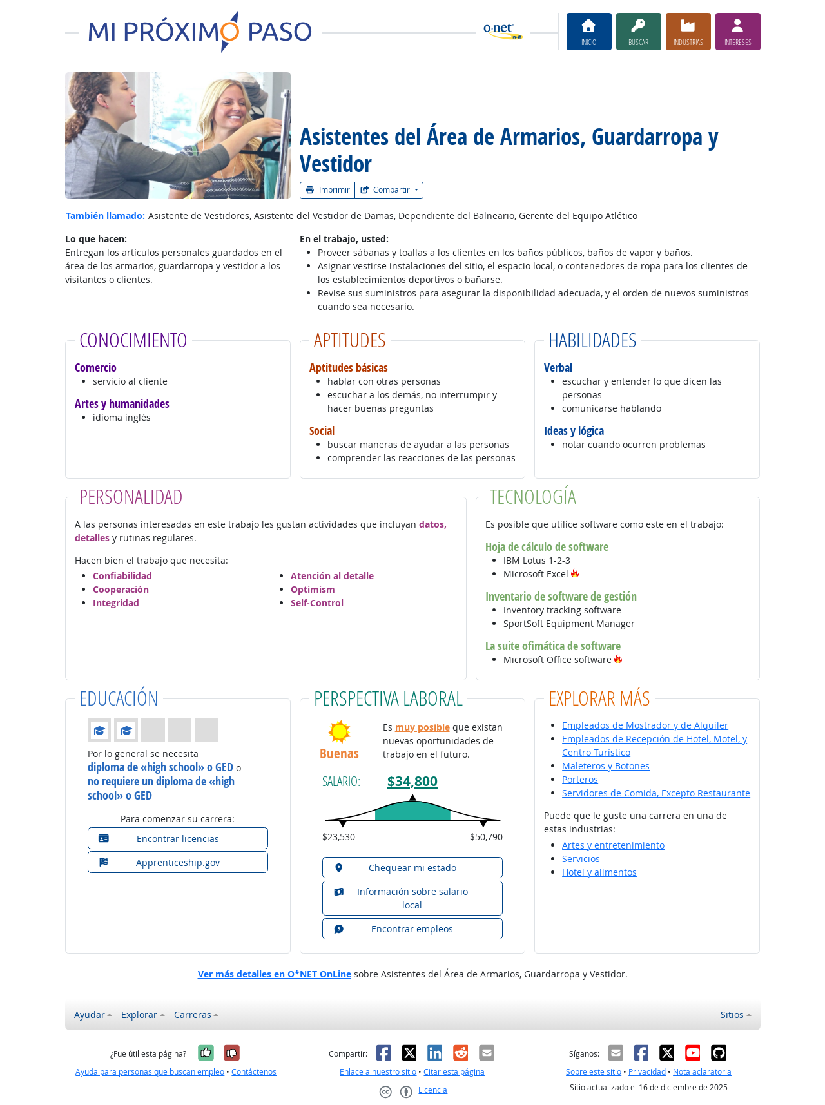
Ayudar (89, 1014)
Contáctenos (254, 1071)
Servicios (581, 858)
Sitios (732, 1014)
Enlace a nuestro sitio (378, 1071)
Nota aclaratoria (702, 1071)
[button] (575, 574)
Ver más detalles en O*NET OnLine (274, 974)
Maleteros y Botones (606, 766)
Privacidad (647, 1071)
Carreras (192, 1014)
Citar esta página (454, 1071)
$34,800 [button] (412, 781)
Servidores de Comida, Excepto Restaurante (656, 793)
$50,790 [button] (486, 837)
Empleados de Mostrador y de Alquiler (645, 725)
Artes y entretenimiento (613, 845)
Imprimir (327, 189)
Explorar (139, 1014)
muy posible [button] (422, 727)
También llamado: (105, 215)
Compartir (386, 189)
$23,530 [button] (338, 837)
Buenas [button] (339, 753)
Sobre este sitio (593, 1071)
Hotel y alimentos (599, 872)
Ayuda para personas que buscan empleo (149, 1071)
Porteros (580, 779)
